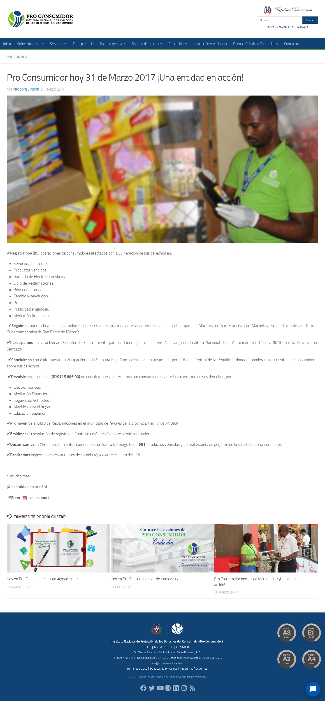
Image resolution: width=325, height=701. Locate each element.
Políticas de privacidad (164, 668)
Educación (176, 44)
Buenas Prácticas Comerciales (255, 44)
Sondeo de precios (145, 44)
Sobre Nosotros (28, 44)
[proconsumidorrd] (152, 688)
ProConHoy (17, 57)
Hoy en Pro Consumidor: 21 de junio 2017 (145, 579)
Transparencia (83, 44)
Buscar (310, 20)
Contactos (291, 44)
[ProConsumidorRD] (143, 688)
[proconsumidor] (176, 688)
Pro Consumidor (26, 89)
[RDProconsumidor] (160, 688)
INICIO (270, 27)
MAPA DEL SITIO (285, 27)
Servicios (56, 44)
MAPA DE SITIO (163, 647)
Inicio (7, 44)
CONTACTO (302, 27)
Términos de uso (137, 668)
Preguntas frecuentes (193, 668)
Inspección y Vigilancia (210, 44)
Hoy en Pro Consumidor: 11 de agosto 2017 (42, 579)
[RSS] (192, 688)
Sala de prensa (111, 44)
